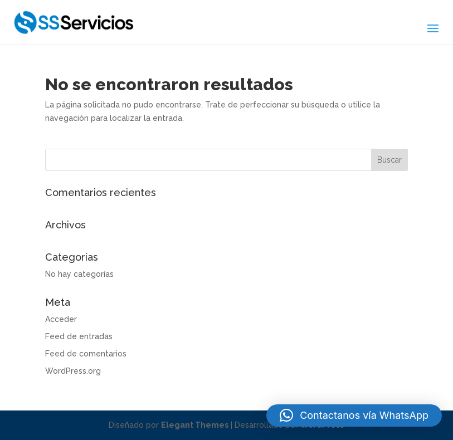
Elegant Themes (194, 425)
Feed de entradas (79, 336)
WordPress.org (73, 370)
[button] (354, 415)
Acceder (61, 319)
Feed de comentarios (85, 353)
